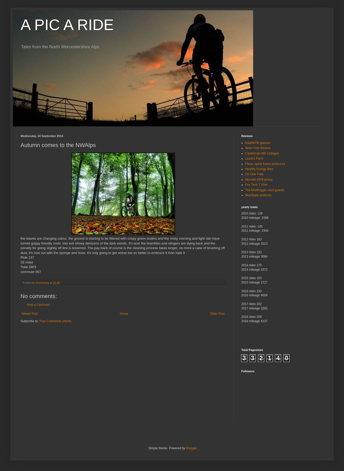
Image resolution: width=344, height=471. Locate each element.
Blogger (191, 448)
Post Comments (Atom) (55, 321)
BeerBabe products (258, 195)
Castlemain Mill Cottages (262, 153)
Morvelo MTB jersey (259, 179)
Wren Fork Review (257, 148)
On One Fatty (254, 174)
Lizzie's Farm (254, 158)
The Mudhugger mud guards (264, 190)
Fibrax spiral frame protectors (265, 164)
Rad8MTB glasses (257, 143)
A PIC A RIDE (67, 24)
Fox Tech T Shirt (256, 185)
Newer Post (30, 314)
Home (124, 314)
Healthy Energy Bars (259, 169)
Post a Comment (38, 305)
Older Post (217, 314)
